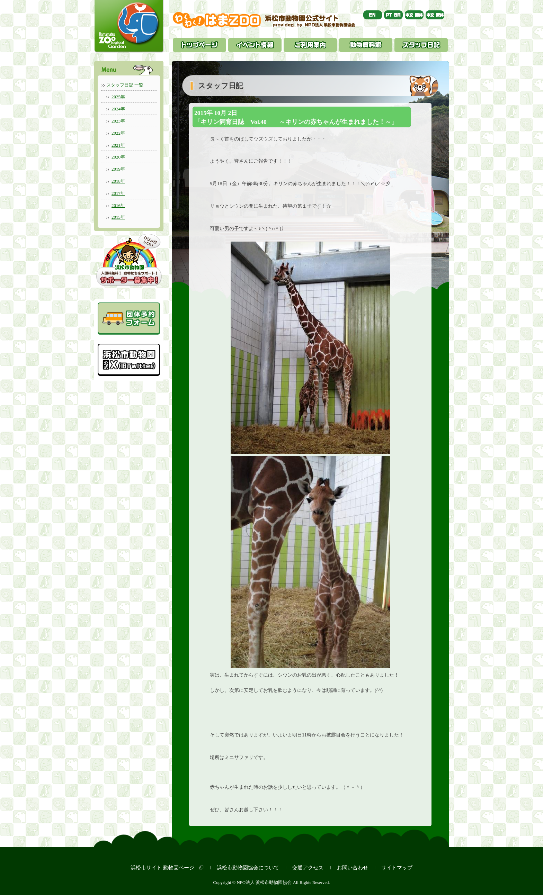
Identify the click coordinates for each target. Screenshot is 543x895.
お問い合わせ (352, 867)
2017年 (118, 193)
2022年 (118, 133)
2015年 (118, 217)
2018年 (118, 181)
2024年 (118, 108)
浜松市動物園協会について (248, 867)
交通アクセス (307, 867)
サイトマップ (396, 867)
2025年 (118, 96)
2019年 (118, 169)
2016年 (118, 205)
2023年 (118, 121)
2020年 (118, 157)
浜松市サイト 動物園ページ (162, 867)
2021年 (118, 145)
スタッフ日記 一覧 (124, 85)
